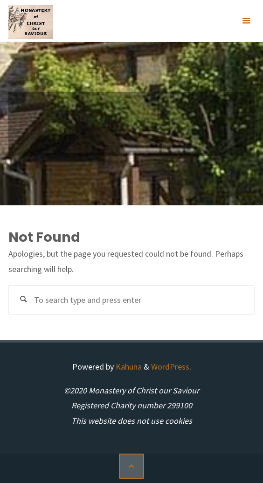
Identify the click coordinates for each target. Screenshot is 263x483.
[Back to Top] (131, 466)
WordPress (170, 366)
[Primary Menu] (246, 21)
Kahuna (128, 366)
